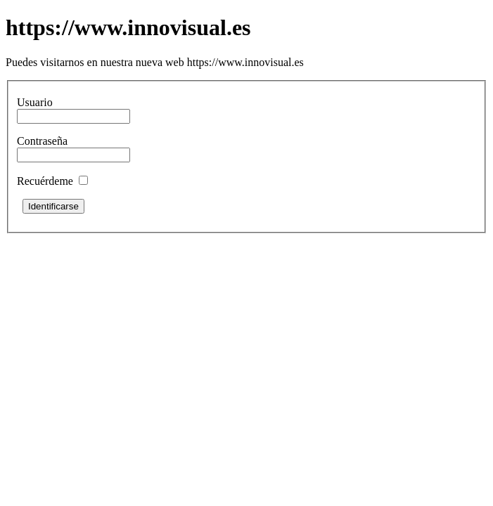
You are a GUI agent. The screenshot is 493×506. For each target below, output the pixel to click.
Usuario (35, 102)
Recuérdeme (45, 181)
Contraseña (42, 141)
